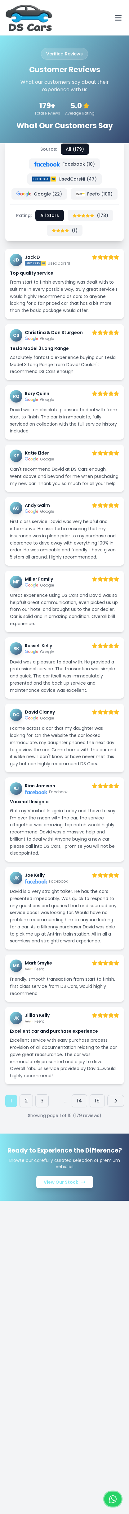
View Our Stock (65, 1182)
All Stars (49, 215)
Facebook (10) (64, 164)
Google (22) (39, 194)
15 (97, 1100)
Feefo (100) (94, 194)
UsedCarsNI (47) (64, 179)
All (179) (75, 149)
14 (79, 1100)
